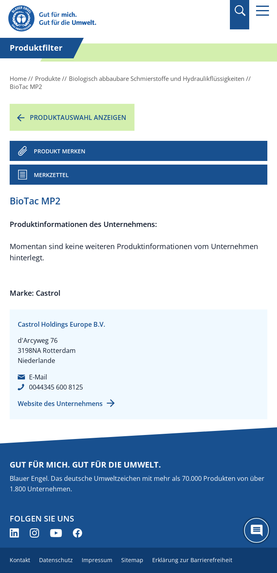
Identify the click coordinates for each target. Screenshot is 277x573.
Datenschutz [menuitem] (56, 560)
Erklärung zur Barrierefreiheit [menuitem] (192, 560)
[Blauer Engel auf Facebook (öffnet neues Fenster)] (77, 533)
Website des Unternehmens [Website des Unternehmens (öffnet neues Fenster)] (60, 403)
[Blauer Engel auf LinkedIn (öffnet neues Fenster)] (14, 533)
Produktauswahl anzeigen (78, 117)
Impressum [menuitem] (97, 560)
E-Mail (38, 377)
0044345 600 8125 (56, 387)
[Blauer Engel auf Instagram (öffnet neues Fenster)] (34, 533)
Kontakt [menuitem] (20, 560)
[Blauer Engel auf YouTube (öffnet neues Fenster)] (56, 533)
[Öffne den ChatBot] (256, 530)
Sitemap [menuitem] (132, 560)
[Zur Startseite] (99, 18)
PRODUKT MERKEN (59, 151)
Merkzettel (51, 175)
